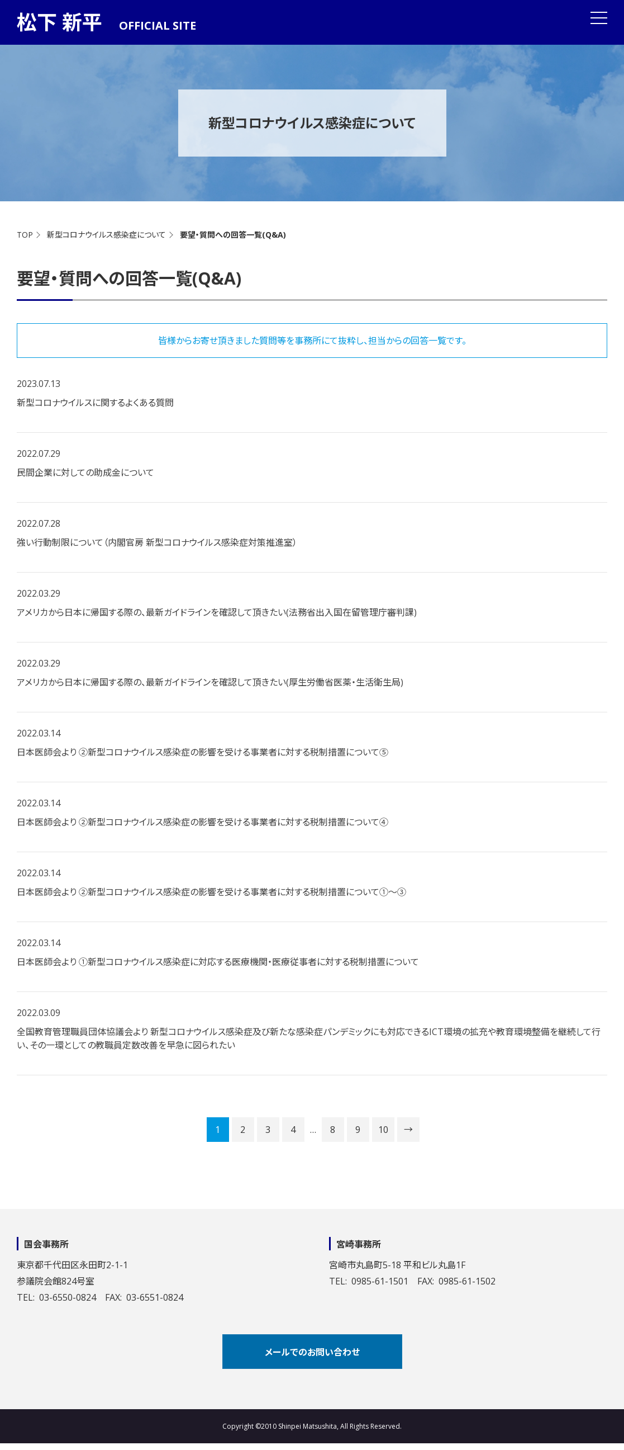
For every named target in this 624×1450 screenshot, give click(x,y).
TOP (25, 234)
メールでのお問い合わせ (312, 1352)
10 (383, 1129)
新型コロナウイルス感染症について (106, 234)
